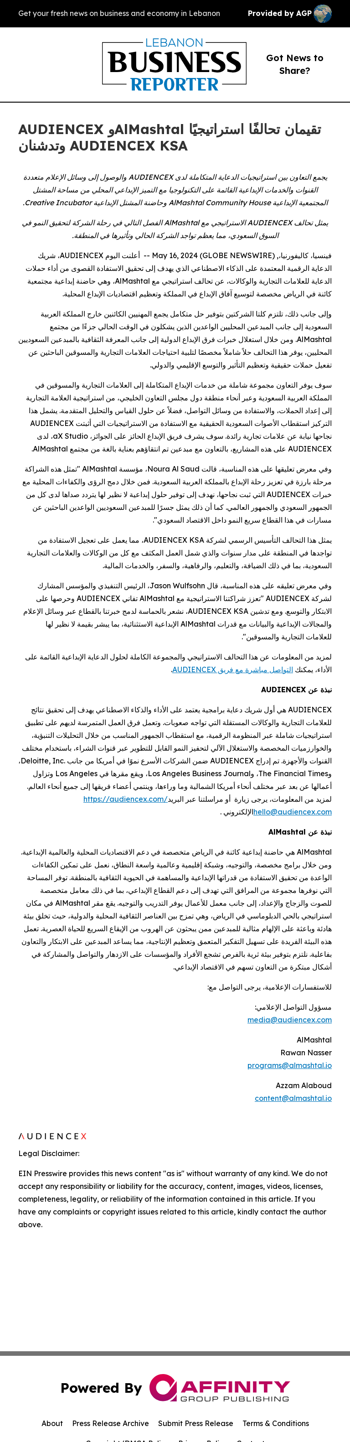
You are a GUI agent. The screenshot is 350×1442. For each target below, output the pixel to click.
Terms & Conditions (275, 1423)
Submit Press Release (195, 1423)
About (52, 1423)
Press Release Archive (110, 1423)
